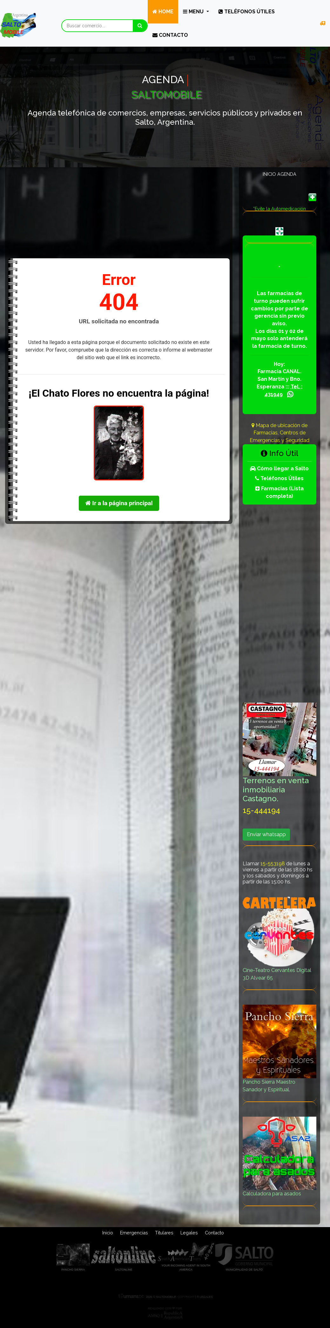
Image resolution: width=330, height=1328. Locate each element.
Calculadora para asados (279, 1157)
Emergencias (134, 1232)
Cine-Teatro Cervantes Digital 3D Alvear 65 (279, 937)
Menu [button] (194, 12)
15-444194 (261, 810)
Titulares (164, 1232)
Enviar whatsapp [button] (266, 834)
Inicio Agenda (279, 174)
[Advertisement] (119, 212)
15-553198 (272, 864)
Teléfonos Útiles (279, 478)
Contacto (170, 35)
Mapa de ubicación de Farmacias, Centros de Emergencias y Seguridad (279, 432)
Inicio (107, 1232)
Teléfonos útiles (247, 12)
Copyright (186, 1296)
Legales (189, 1232)
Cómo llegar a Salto (279, 469)
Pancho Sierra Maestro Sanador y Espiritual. (279, 1048)
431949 (274, 394)
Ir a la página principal (119, 503)
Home (162, 12)
